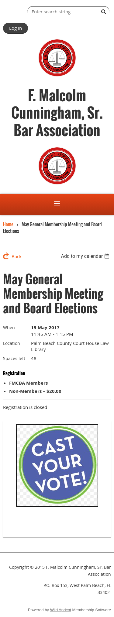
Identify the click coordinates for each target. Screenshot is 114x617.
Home (8, 224)
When (9, 327)
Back (17, 256)
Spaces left (14, 358)
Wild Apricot (60, 610)
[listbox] (86, 256)
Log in (15, 28)
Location (11, 343)
